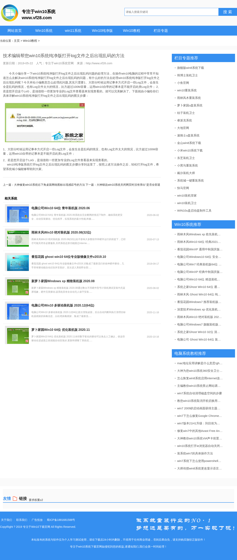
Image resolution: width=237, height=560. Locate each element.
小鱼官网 (183, 82)
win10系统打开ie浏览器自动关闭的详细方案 (200, 445)
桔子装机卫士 (186, 112)
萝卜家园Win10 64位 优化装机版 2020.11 (60, 329)
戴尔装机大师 (186, 173)
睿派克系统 (184, 120)
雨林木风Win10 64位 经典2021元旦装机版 (200, 241)
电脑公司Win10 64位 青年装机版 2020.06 (60, 208)
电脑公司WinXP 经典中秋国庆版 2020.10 (200, 271)
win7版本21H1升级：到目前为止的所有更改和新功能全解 (200, 423)
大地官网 (183, 128)
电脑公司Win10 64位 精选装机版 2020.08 (200, 279)
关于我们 (6, 519)
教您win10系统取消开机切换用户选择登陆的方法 (200, 400)
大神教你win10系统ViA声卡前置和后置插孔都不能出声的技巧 (200, 438)
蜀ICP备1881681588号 (61, 519)
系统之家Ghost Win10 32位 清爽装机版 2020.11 (200, 332)
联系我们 (21, 519)
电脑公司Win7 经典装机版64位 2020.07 (200, 264)
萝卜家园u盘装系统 (189, 105)
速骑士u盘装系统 (188, 135)
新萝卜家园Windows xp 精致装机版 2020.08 (63, 281)
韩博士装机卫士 (187, 75)
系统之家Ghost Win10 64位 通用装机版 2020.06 (200, 287)
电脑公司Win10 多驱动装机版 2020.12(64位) (62, 305)
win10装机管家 (187, 195)
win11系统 (73, 31)
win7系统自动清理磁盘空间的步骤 (199, 393)
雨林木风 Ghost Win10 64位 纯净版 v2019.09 (200, 294)
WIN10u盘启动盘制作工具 (194, 210)
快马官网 (183, 188)
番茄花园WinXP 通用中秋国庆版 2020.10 (200, 249)
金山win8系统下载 (189, 143)
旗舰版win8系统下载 (190, 67)
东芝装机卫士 (186, 158)
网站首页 (15, 31)
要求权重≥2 (36, 499)
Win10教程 (131, 31)
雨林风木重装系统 (189, 97)
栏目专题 (161, 31)
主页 (17, 40)
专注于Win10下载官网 (36, 526)
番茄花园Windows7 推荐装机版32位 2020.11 (200, 302)
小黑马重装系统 (187, 165)
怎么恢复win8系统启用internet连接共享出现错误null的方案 (200, 378)
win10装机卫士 (187, 203)
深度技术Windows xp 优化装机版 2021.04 (200, 309)
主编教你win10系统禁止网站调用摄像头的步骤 (200, 385)
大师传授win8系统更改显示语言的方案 (200, 468)
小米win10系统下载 (190, 150)
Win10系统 (43, 31)
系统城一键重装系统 (190, 180)
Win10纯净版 (102, 31)
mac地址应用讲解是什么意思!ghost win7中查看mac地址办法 (200, 363)
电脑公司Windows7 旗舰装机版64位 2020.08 (200, 324)
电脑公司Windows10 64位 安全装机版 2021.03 (200, 256)
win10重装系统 (187, 90)
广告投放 (37, 519)
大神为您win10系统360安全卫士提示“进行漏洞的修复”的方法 (200, 370)
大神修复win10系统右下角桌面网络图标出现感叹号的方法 (49, 184)
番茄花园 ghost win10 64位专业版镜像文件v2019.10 (68, 256)
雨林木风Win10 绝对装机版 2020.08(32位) (61, 232)
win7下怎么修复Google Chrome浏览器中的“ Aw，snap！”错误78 (200, 415)
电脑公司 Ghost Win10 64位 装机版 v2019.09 (200, 339)
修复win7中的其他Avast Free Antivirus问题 (200, 430)
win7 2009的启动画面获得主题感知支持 (200, 408)
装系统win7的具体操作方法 (195, 453)
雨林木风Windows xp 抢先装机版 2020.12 (200, 234)
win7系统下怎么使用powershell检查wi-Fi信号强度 (200, 461)
